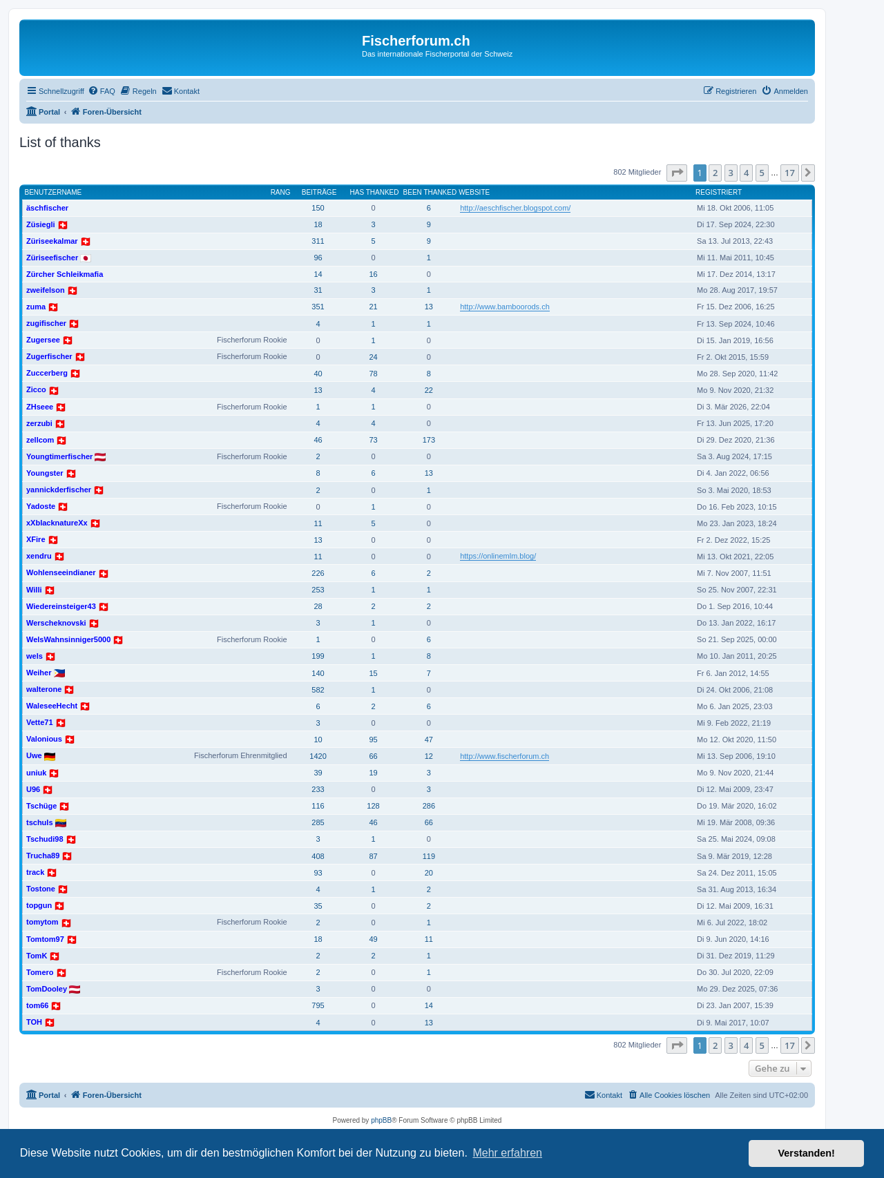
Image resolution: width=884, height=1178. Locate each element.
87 (373, 856)
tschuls (39, 822)
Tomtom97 (45, 939)
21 (373, 306)
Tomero (40, 972)
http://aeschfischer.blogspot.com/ (515, 208)
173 (429, 440)
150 (317, 208)
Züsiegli (40, 224)
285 (317, 822)
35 (318, 906)
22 (429, 390)
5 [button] (762, 172)
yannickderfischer (58, 489)
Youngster (45, 473)
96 (318, 257)
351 (317, 306)
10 (318, 739)
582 (317, 690)
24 (373, 357)
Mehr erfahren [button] (507, 1153)
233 (317, 789)
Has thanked (374, 192)
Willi (34, 590)
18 (318, 224)
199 (317, 656)
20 (429, 873)
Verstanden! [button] (806, 1153)
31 (318, 290)
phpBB (381, 1120)
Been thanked (430, 192)
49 (373, 939)
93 (318, 873)
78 (373, 373)
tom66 (37, 1005)
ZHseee (39, 407)
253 (317, 590)
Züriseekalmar (52, 241)
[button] (676, 172)
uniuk (36, 773)
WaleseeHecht (51, 706)
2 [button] (715, 172)
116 (317, 806)
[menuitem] (101, 91)
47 (429, 739)
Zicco (36, 389)
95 (373, 739)
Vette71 (39, 722)
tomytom (42, 922)
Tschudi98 (45, 839)
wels (34, 656)
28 (318, 606)
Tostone (40, 889)
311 (317, 241)
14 (318, 274)
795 (317, 1005)
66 (373, 756)
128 (373, 806)
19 (373, 773)
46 (318, 440)
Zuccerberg (47, 373)
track (35, 872)
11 (318, 523)
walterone (43, 689)
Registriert (718, 192)
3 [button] (731, 172)
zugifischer (46, 323)
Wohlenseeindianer (61, 572)
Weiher (38, 672)
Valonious (44, 739)
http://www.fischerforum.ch (504, 756)
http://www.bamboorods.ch (505, 306)
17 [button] (790, 172)
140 (317, 673)
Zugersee (43, 340)
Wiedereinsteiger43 (61, 606)
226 (317, 573)
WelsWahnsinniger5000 (68, 639)
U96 (33, 789)
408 (317, 856)
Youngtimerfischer (59, 456)
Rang (281, 192)
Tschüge (41, 806)
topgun (39, 905)
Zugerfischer (49, 356)
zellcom (40, 440)
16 (373, 274)
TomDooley (46, 989)
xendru (39, 556)
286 (429, 806)
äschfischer (47, 208)
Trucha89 (42, 855)
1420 (317, 756)
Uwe (34, 755)
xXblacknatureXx (57, 523)
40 (318, 373)
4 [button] (746, 172)
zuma (36, 306)
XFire (36, 539)
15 (373, 673)
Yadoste (40, 506)
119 (429, 856)
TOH (34, 1022)
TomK (36, 956)
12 (429, 756)
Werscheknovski (56, 623)
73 (373, 440)
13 (429, 306)
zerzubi (39, 423)
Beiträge (319, 192)
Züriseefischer (52, 257)
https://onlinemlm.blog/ (498, 556)
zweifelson (45, 290)
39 (318, 773)
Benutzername (53, 192)
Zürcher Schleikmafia (64, 274)
